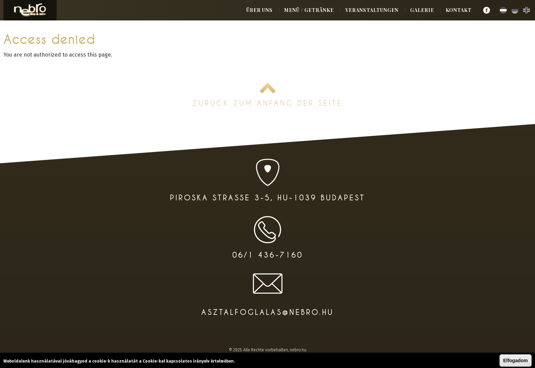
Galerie (422, 10)
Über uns (259, 10)
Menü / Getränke (309, 10)
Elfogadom (515, 360)
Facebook (486, 10)
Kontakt (459, 10)
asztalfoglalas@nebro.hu (267, 312)
